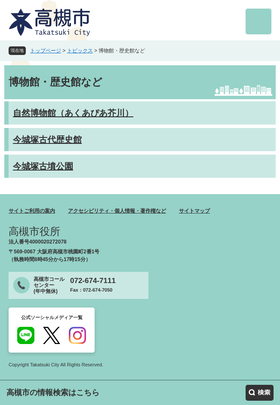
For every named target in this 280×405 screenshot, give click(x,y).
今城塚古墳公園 (43, 166)
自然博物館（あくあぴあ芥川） (73, 113)
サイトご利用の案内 (32, 211)
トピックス (80, 51)
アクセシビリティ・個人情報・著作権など (117, 211)
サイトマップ (194, 211)
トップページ (45, 51)
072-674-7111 (93, 280)
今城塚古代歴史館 (47, 139)
